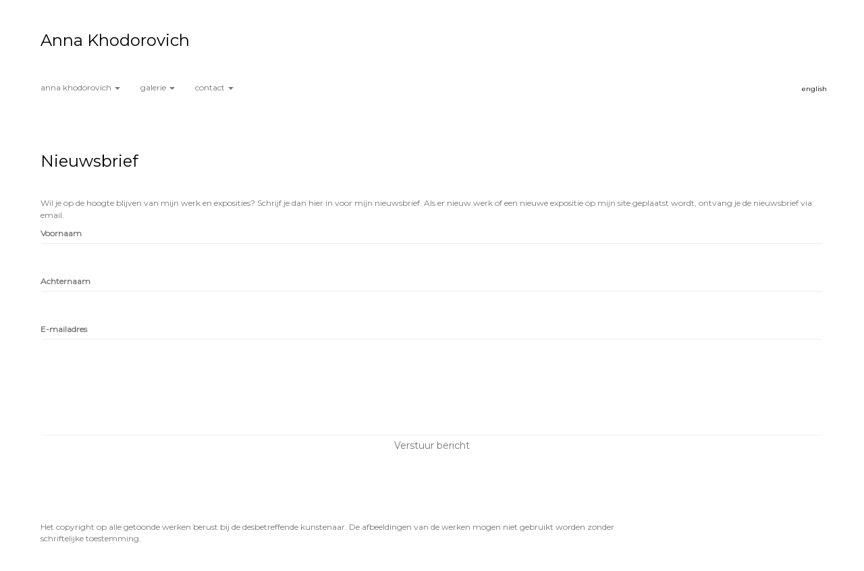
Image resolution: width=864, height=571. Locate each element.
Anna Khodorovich (115, 40)
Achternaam (65, 281)
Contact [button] (214, 87)
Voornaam (61, 233)
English (814, 88)
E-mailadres (63, 329)
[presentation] (143, 397)
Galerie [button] (157, 87)
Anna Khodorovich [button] (80, 87)
